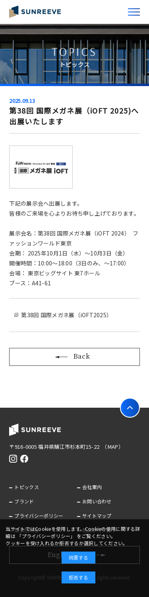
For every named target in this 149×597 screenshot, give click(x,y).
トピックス (26, 486)
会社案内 (92, 486)
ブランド (24, 501)
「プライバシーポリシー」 (46, 535)
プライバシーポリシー (38, 515)
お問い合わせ (97, 501)
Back (74, 356)
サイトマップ (97, 515)
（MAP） (113, 446)
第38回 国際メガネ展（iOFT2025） (66, 315)
